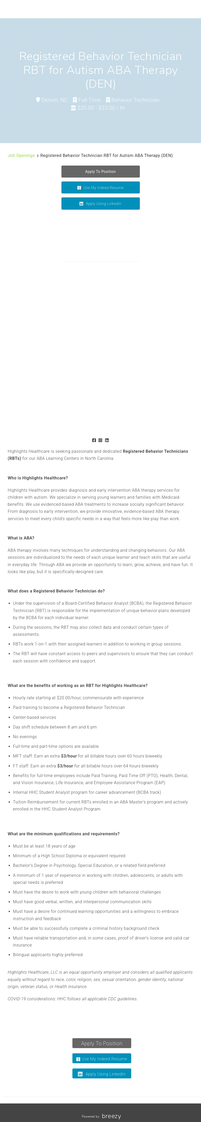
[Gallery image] (81, 303)
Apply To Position (102, 1043)
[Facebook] (94, 440)
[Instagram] (100, 440)
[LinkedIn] (107, 440)
